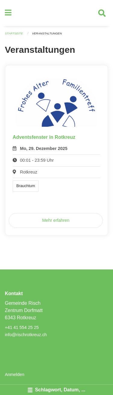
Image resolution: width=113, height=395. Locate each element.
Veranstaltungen (47, 33)
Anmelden (14, 374)
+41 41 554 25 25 (22, 327)
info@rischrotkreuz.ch (26, 334)
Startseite (14, 33)
